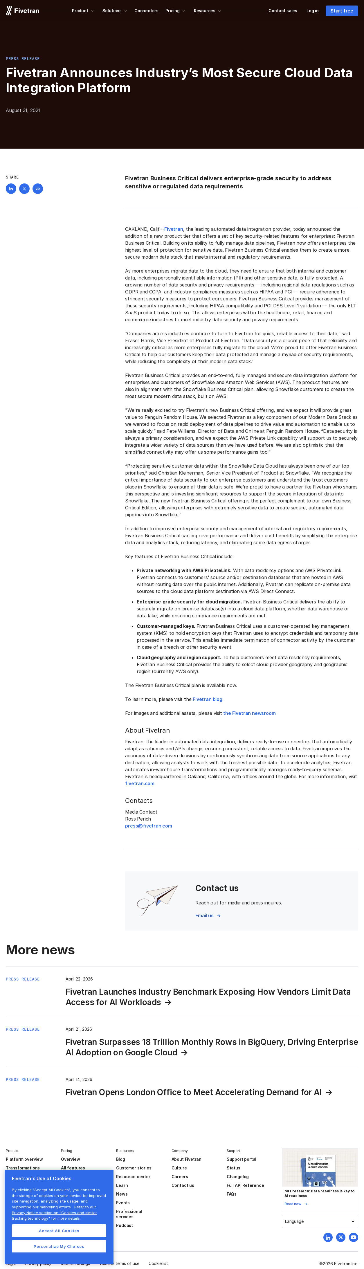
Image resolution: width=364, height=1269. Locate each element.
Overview (70, 1159)
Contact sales (283, 10)
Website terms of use (119, 1263)
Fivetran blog (207, 699)
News (121, 1194)
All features (73, 1167)
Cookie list (158, 1263)
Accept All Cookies (59, 1230)
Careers (180, 1176)
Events (123, 1202)
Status (233, 1167)
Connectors (146, 10)
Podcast (124, 1225)
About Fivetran (186, 1159)
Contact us (183, 1185)
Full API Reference (245, 1185)
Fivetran (173, 229)
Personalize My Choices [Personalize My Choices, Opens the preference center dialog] (59, 1246)
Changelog (238, 1176)
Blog (120, 1159)
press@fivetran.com (148, 826)
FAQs (232, 1194)
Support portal (241, 1159)
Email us (204, 915)
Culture (179, 1167)
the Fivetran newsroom (249, 713)
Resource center (133, 1176)
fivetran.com (139, 783)
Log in (313, 10)
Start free (342, 11)
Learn (122, 1185)
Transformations (23, 1167)
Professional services (129, 1214)
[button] (83, 10)
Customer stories (133, 1167)
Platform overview (24, 1159)
